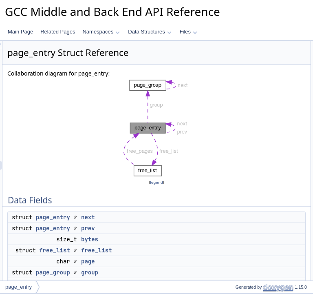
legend (157, 202)
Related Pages (57, 32)
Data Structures (149, 32)
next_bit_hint (242, 135)
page (234, 90)
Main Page (20, 32)
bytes (191, 259)
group (235, 99)
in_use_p (239, 162)
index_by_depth (246, 108)
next (190, 237)
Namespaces (100, 32)
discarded (239, 153)
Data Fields (234, 45)
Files (188, 32)
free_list (156, 270)
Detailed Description (244, 171)
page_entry (155, 237)
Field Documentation (244, 180)
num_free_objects (248, 126)
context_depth (244, 117)
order (234, 144)
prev (190, 248)
